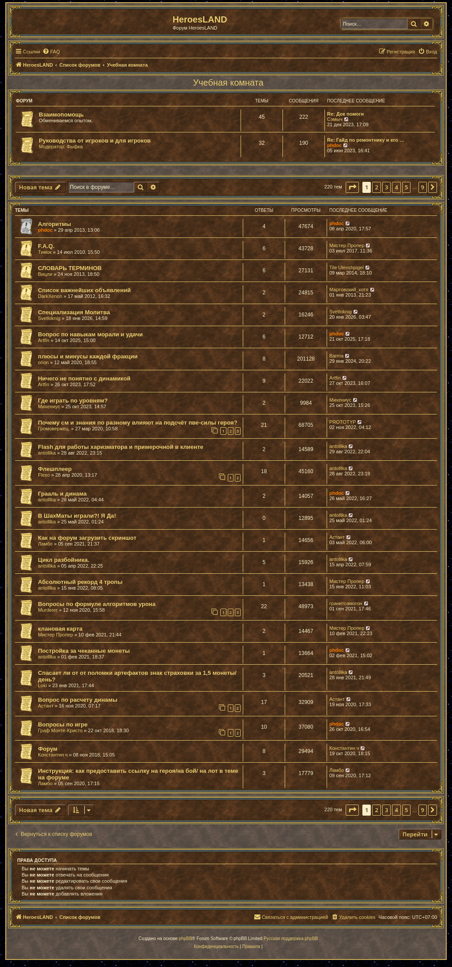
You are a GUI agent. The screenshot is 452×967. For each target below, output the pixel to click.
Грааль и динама (62, 493)
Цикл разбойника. (63, 560)
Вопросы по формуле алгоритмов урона (96, 604)
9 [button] (422, 187)
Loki (42, 685)
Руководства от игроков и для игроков (95, 140)
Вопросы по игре (62, 724)
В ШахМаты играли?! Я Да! (77, 515)
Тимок (45, 252)
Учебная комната (228, 82)
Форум (47, 748)
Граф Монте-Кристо (60, 730)
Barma (336, 355)
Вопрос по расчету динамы (77, 699)
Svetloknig (49, 318)
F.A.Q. (46, 246)
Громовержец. (54, 428)
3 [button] (386, 187)
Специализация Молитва (74, 312)
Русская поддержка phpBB (291, 938)
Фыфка (75, 146)
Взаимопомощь (61, 114)
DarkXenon (50, 296)
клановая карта (60, 628)
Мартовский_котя (349, 289)
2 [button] (376, 187)
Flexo (44, 475)
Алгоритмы (54, 224)
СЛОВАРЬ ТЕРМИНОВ (70, 268)
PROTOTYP (342, 422)
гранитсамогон (345, 603)
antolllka (47, 452)
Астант (337, 537)
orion (43, 362)
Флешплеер (55, 469)
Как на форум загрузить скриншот (87, 537)
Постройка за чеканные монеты (84, 650)
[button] (352, 187)
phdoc (334, 145)
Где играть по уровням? (73, 400)
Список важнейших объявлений (84, 290)
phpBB (185, 938)
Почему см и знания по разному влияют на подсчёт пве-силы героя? (137, 422)
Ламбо (45, 543)
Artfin (43, 340)
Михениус (49, 406)
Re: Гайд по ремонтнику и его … (365, 140)
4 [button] (396, 187)
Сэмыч (335, 119)
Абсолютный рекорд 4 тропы (80, 582)
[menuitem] (51, 51)
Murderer (48, 610)
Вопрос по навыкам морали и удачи (90, 334)
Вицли (45, 274)
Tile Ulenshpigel (346, 267)
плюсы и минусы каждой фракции (88, 356)
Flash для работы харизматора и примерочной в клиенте (120, 447)
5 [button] (406, 187)
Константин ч (53, 754)
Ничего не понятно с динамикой (84, 378)
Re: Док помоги (345, 114)
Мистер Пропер (346, 245)
